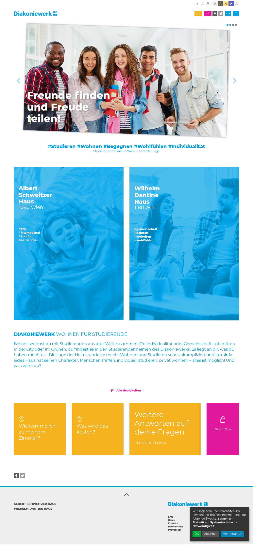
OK (196, 534)
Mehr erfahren (232, 534)
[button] (214, 14)
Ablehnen (210, 534)
